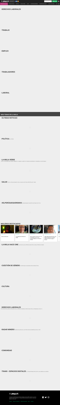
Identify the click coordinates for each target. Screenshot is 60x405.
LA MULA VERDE (22, 3)
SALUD (28, 3)
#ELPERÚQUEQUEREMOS (34, 3)
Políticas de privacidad (24, 401)
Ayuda (29, 401)
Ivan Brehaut (17, 234)
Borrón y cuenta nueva (4, 236)
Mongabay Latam (32, 234)
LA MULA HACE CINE (51, 3)
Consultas (32, 401)
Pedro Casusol (3, 234)
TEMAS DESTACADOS (4, 3)
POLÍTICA (17, 3)
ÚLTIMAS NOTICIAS (11, 3)
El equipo (10, 401)
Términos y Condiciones (16, 401)
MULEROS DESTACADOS (43, 3)
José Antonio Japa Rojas (47, 234)
